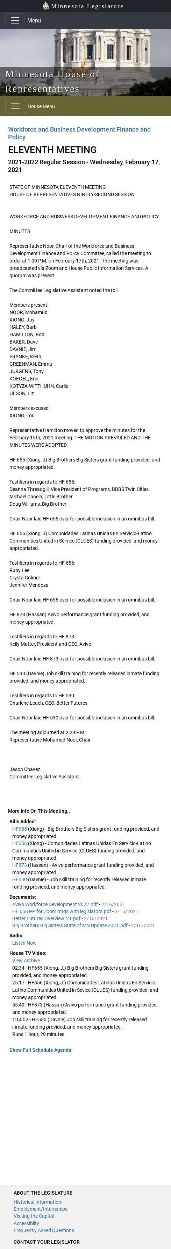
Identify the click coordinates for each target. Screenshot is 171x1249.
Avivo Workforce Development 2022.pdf (55, 904)
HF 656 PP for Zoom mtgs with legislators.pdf (62, 911)
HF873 (20, 865)
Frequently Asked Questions (44, 1230)
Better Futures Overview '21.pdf (46, 918)
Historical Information (37, 1202)
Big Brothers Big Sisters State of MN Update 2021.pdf (70, 925)
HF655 (20, 829)
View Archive (26, 960)
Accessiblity (26, 1223)
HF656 (20, 843)
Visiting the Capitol (34, 1216)
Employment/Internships (40, 1209)
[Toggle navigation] (15, 20)
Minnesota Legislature (83, 5)
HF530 (20, 879)
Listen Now (24, 943)
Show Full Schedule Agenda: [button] (41, 1050)
